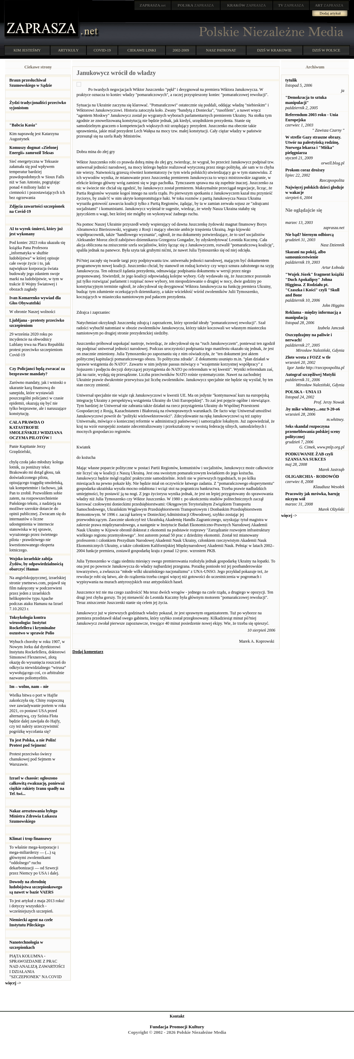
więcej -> (13, 983)
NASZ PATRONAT (221, 50)
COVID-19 (102, 50)
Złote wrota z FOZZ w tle (307, 357)
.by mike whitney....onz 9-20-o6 (312, 409)
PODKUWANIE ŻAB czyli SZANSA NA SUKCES (309, 457)
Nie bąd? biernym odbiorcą (309, 234)
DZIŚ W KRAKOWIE (274, 50)
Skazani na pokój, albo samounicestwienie (305, 254)
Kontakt (177, 1016)
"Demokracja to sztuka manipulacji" (305, 100)
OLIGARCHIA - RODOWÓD (312, 476)
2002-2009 (181, 50)
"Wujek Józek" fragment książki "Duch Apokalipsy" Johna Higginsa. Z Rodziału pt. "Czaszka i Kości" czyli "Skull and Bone (314, 284)
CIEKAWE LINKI (142, 50)
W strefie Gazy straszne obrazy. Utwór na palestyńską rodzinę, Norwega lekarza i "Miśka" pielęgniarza (313, 145)
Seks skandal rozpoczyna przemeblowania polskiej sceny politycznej (312, 431)
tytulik (291, 80)
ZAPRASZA (196, 5)
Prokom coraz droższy (305, 170)
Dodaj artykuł (330, 13)
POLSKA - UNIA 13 (303, 391)
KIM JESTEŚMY (27, 50)
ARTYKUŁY (68, 50)
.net (153, 5)
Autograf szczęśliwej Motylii (310, 374)
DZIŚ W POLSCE (326, 50)
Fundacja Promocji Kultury (177, 1026)
